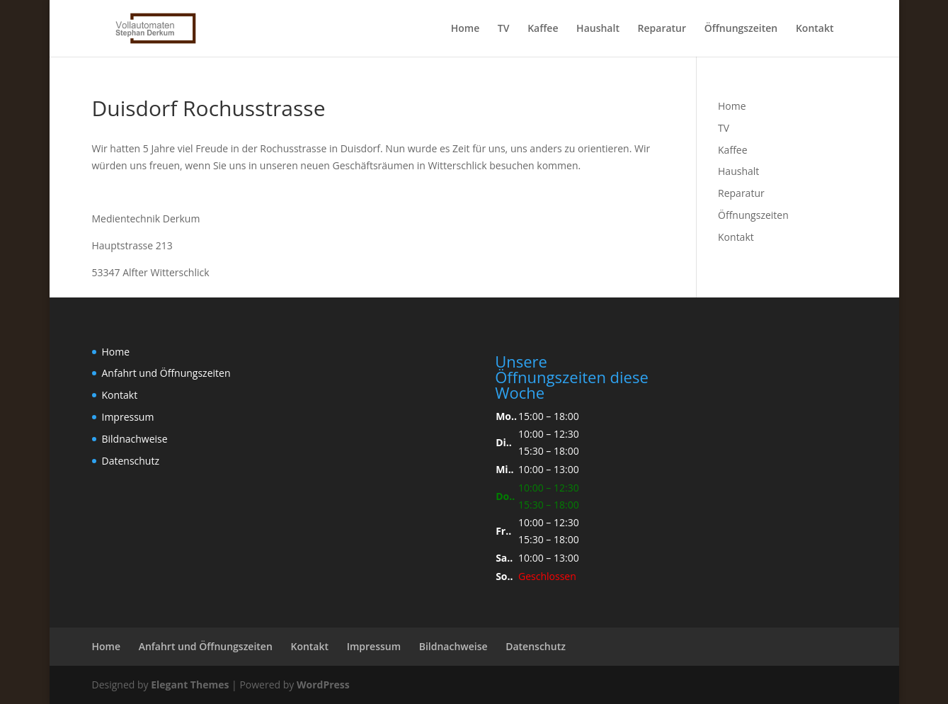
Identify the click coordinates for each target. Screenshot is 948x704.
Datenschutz (130, 460)
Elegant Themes (190, 684)
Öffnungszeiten (741, 29)
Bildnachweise (135, 438)
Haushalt (597, 29)
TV (504, 29)
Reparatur (662, 29)
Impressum (128, 417)
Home (465, 29)
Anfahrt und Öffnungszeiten (166, 373)
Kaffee (542, 29)
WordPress (323, 684)
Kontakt (815, 29)
